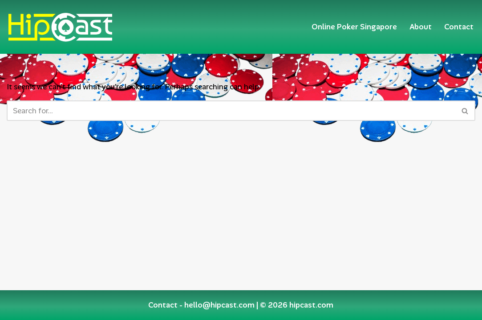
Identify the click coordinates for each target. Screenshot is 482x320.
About (420, 27)
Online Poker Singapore (354, 27)
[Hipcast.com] (60, 27)
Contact (459, 27)
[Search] (231, 110)
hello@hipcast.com (219, 305)
